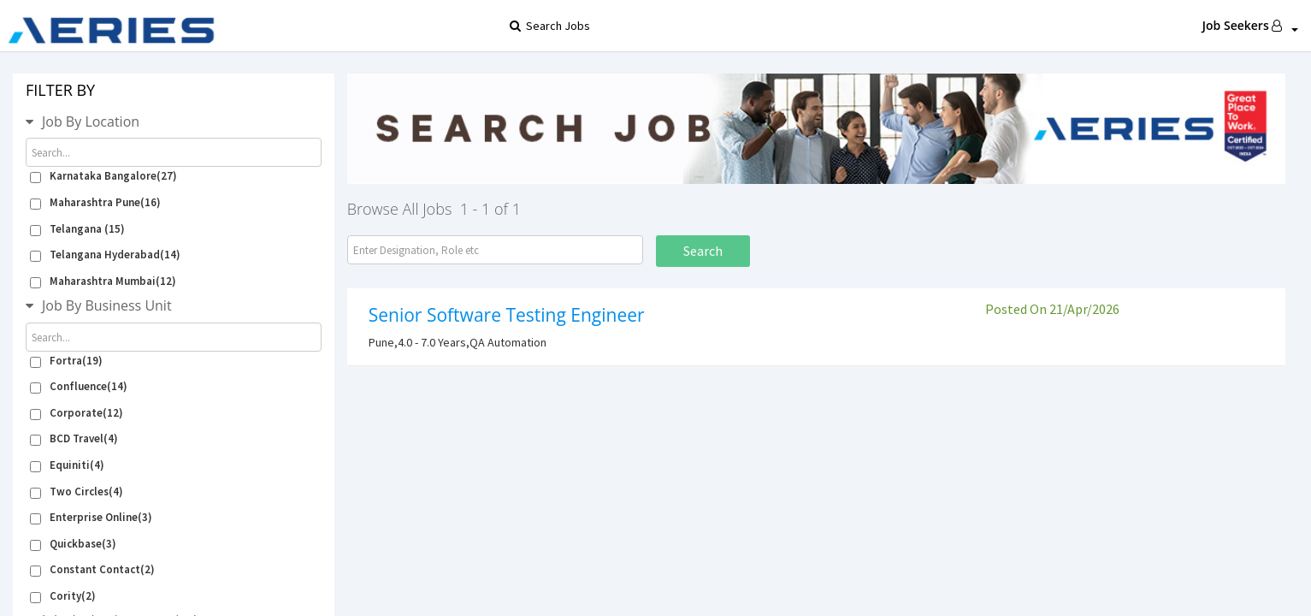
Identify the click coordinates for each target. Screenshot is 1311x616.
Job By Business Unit (107, 305)
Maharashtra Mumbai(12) (103, 281)
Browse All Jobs (399, 208)
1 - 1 (475, 208)
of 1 (507, 208)
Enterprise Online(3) (91, 517)
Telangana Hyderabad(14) (105, 254)
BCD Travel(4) (74, 438)
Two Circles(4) (76, 491)
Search (703, 250)
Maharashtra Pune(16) (95, 202)
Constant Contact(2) (92, 569)
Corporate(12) (76, 413)
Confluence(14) (78, 386)
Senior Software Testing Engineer (507, 315)
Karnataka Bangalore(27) (103, 176)
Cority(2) (63, 596)
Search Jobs (524, 25)
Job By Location (90, 121)
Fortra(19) (66, 360)
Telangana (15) (77, 229)
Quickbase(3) (73, 543)
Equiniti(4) (67, 465)
